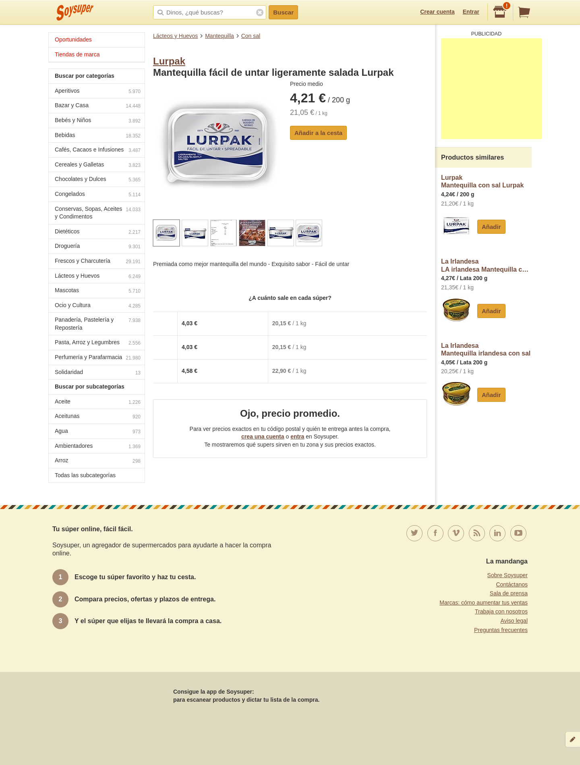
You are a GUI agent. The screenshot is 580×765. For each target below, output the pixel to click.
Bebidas (98, 136)
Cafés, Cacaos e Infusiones (98, 150)
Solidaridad (98, 373)
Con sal (250, 36)
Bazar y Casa (98, 106)
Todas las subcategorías (85, 475)
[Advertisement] (491, 88)
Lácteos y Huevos (175, 36)
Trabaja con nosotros (501, 611)
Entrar (471, 11)
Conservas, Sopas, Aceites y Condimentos (98, 213)
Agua (98, 432)
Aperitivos (98, 91)
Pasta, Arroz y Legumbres (98, 343)
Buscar (283, 12)
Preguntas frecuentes (501, 630)
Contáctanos (512, 584)
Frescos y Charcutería (98, 262)
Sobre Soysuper (507, 575)
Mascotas (98, 291)
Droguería (98, 247)
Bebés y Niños (98, 121)
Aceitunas (98, 417)
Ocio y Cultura (98, 306)
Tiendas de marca (77, 54)
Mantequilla (219, 36)
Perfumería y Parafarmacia (98, 358)
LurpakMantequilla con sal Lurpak (482, 181)
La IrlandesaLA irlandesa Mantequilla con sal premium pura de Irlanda (486, 265)
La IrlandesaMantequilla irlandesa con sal (485, 349)
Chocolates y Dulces (98, 180)
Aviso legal (514, 620)
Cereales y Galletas (98, 165)
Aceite (98, 402)
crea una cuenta (262, 436)
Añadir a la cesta (318, 132)
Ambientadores (98, 447)
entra (297, 436)
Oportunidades (73, 39)
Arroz (98, 461)
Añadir (491, 226)
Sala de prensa (509, 593)
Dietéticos (98, 232)
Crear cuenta (437, 11)
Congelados (98, 195)
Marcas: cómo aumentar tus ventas (483, 602)
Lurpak (169, 61)
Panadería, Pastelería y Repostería (98, 323)
